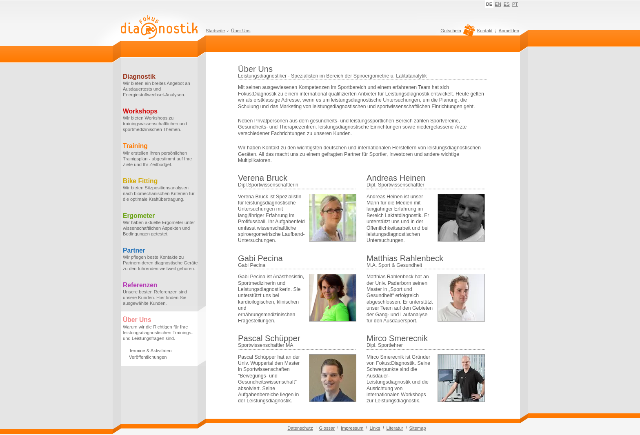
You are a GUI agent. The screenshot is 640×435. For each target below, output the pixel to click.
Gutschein (456, 33)
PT (515, 4)
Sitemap (417, 428)
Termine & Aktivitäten (150, 350)
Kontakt (485, 30)
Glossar (327, 428)
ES (507, 4)
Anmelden (509, 30)
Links (374, 428)
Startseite (215, 30)
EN (498, 4)
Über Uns (240, 30)
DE (489, 4)
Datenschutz (300, 428)
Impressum (352, 428)
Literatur (395, 428)
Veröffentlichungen (148, 357)
